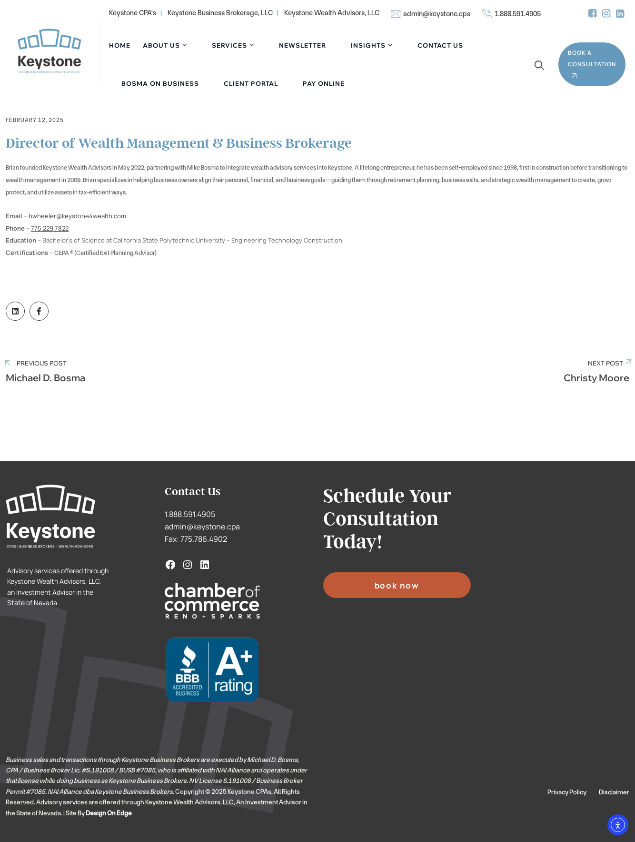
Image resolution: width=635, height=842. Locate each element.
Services (229, 45)
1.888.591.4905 (518, 14)
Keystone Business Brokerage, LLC (220, 13)
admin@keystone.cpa (437, 14)
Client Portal (251, 83)
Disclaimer (614, 792)
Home (119, 45)
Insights (368, 45)
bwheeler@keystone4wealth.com (77, 216)
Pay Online (324, 83)
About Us (161, 45)
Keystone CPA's (132, 13)
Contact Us (440, 45)
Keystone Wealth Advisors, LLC (331, 13)
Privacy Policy (566, 792)
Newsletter (302, 45)
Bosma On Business (160, 83)
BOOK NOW (397, 585)
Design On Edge (109, 813)
